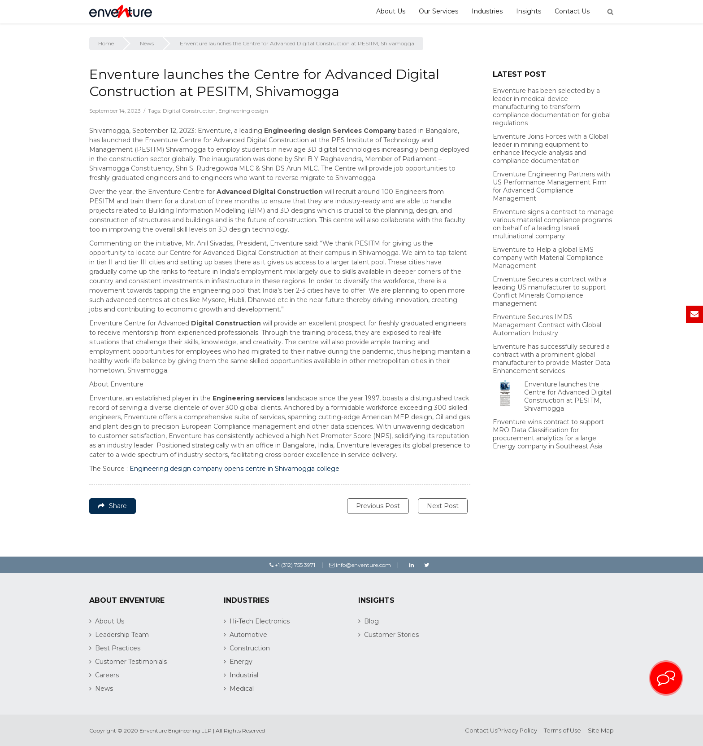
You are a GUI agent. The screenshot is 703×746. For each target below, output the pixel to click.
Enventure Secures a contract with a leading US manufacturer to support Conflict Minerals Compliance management (550, 291)
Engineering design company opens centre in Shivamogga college (234, 469)
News (147, 43)
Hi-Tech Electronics (260, 621)
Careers (107, 675)
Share (112, 506)
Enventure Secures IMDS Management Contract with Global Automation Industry (547, 325)
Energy (241, 662)
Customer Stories (391, 635)
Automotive (248, 635)
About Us (390, 11)
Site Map (601, 730)
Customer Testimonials (131, 662)
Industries (487, 11)
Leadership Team (122, 635)
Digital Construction (189, 110)
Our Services (438, 11)
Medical (242, 689)
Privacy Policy (517, 730)
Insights (528, 11)
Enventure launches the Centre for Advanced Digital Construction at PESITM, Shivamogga (567, 396)
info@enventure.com (360, 565)
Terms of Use (562, 730)
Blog (371, 621)
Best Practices (117, 648)
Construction (250, 648)
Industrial (244, 675)
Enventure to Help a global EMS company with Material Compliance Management (548, 258)
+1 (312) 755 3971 (292, 565)
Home (106, 43)
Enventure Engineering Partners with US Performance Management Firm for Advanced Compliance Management (551, 186)
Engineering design (243, 110)
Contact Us (572, 11)
